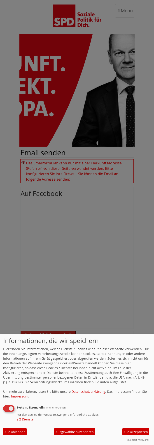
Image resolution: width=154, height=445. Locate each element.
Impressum (19, 396)
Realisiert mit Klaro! (137, 439)
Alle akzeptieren (136, 432)
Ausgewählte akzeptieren (75, 432)
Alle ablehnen (15, 432)
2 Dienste (25, 419)
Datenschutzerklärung (88, 391)
